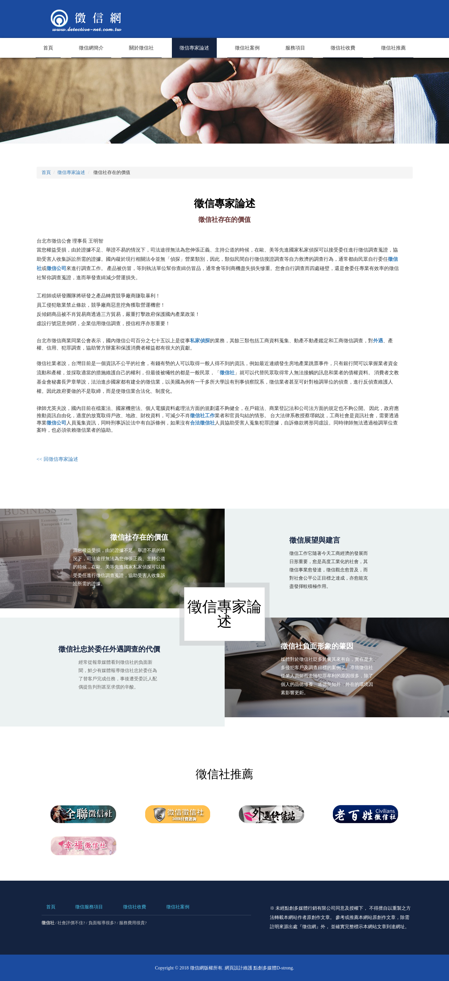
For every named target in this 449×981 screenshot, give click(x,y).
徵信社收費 (343, 48)
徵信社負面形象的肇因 (325, 649)
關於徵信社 (141, 48)
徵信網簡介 (91, 48)
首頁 (48, 48)
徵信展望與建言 (314, 540)
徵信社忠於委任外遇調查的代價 (109, 649)
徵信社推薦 (393, 48)
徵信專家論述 (194, 48)
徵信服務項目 (89, 906)
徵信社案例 (247, 48)
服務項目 (295, 48)
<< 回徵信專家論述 (57, 458)
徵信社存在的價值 (131, 540)
